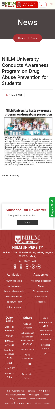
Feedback (41, 302)
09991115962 (29, 261)
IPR (45, 354)
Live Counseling (14, 286)
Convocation (41, 296)
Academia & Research (41, 281)
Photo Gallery (27, 349)
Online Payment (14, 307)
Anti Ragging (34, 395)
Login (45, 318)
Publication (45, 340)
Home (21, 38)
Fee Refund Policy (14, 302)
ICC (40, 391)
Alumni (41, 286)
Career (9, 336)
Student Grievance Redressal (23, 391)
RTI (27, 369)
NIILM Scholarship (14, 281)
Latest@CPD (9, 368)
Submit (27, 222)
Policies (27, 364)
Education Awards (41, 291)
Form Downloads (14, 296)
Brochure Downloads (14, 291)
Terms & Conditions (38, 399)
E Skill (9, 363)
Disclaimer (22, 399)
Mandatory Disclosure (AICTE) (9, 354)
